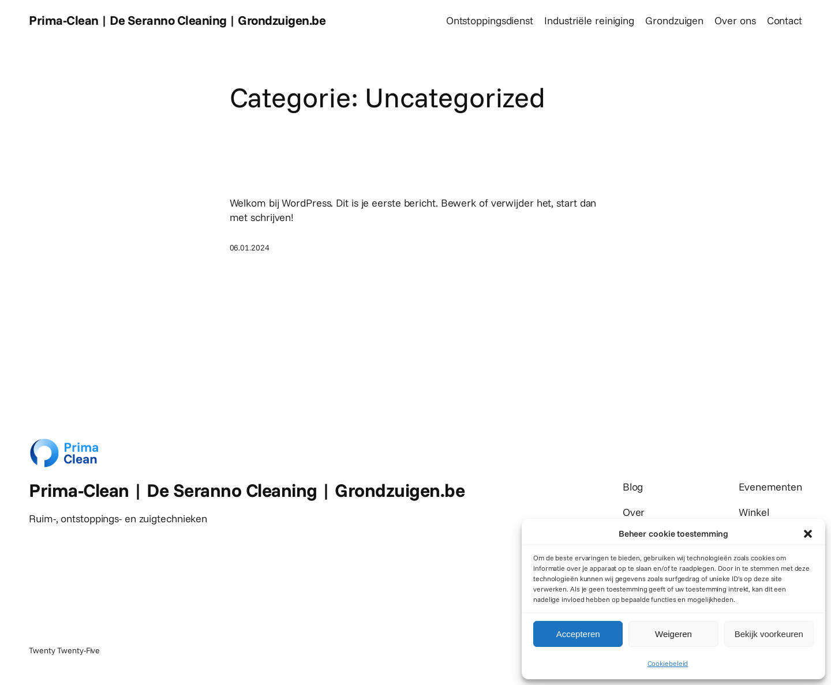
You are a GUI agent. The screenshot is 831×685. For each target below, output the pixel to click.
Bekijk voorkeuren (769, 634)
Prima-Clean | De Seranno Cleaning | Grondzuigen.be (177, 20)
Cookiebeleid (667, 663)
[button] (808, 534)
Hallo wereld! (283, 174)
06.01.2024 (249, 247)
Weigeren (673, 634)
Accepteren (578, 634)
